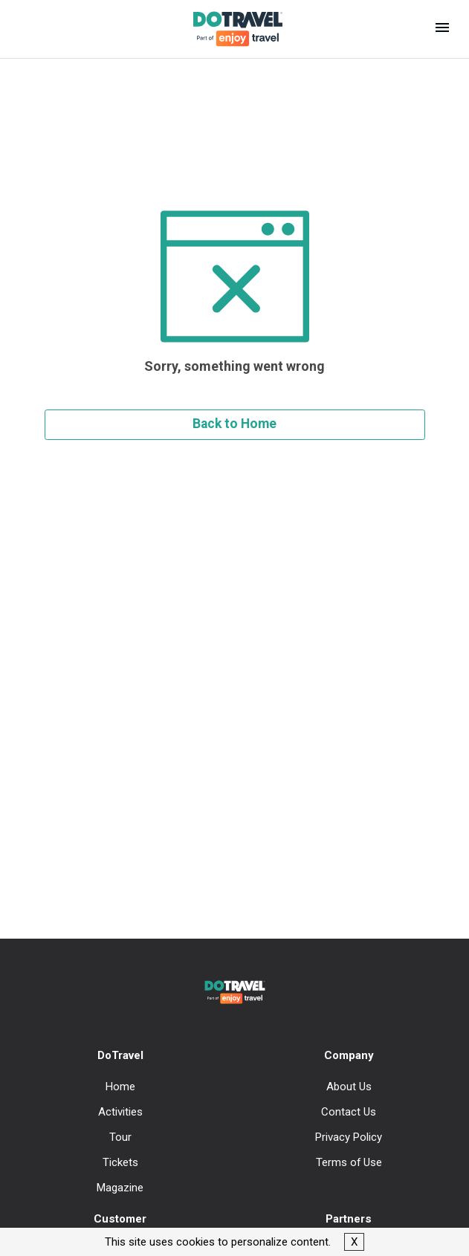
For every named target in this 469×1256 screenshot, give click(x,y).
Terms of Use (349, 1162)
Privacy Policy (348, 1137)
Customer (120, 1219)
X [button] (354, 1242)
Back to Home (234, 423)
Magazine (120, 1187)
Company (349, 1055)
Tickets (120, 1162)
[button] (442, 29)
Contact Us (348, 1112)
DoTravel (120, 1055)
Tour (120, 1137)
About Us (349, 1086)
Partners (349, 1219)
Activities (120, 1112)
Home (120, 1086)
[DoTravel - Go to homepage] (228, 28)
